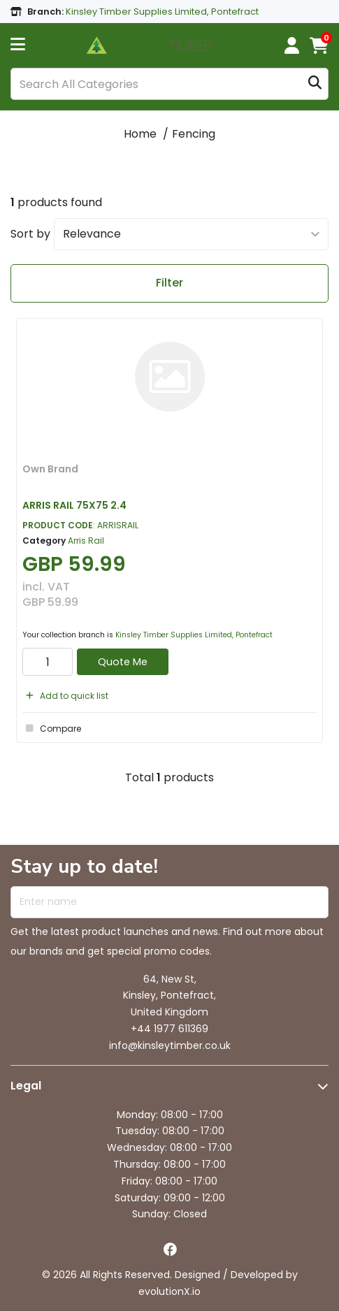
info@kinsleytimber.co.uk (170, 1045)
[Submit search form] (315, 84)
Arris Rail (86, 540)
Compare (51, 728)
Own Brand (50, 469)
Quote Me (122, 662)
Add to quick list (65, 696)
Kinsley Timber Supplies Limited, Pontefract (194, 635)
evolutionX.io (169, 1291)
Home (140, 134)
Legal (25, 1086)
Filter (169, 283)
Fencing (193, 134)
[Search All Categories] (169, 84)
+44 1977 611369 (169, 1029)
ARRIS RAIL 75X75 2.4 (74, 505)
